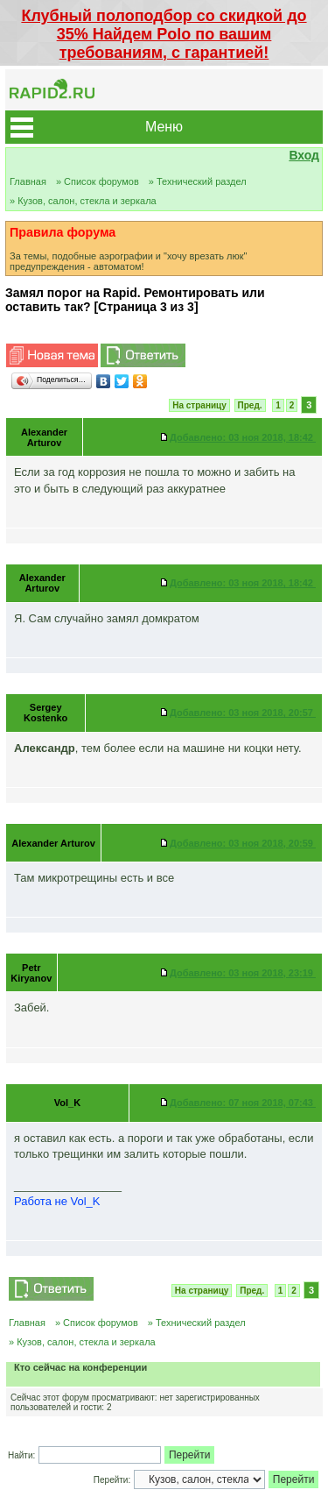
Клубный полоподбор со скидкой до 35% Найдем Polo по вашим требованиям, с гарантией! (163, 34)
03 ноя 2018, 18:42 (243, 437)
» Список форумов (97, 181)
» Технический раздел (198, 181)
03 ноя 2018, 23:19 (243, 973)
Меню (164, 126)
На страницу (199, 405)
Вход (304, 155)
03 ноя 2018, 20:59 (243, 843)
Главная (28, 181)
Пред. (250, 405)
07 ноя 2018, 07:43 (243, 1102)
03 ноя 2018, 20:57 (243, 712)
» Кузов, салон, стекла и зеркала (83, 200)
